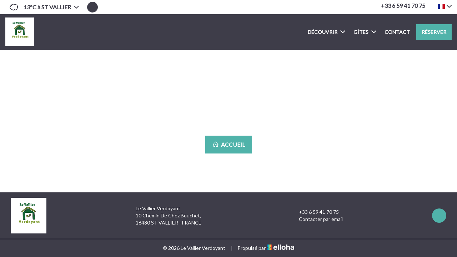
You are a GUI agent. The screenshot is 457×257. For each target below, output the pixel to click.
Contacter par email (317, 219)
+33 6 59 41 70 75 (315, 212)
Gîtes (364, 31)
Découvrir (326, 31)
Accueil (228, 144)
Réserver (434, 32)
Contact (397, 32)
